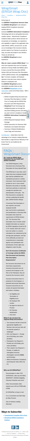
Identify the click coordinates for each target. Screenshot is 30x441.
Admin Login (25, 431)
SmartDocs (10, 15)
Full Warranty (5, 135)
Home (3, 15)
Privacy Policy (21, 433)
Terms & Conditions (11, 433)
